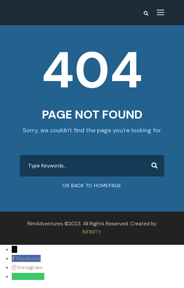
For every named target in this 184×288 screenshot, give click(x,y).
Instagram (30, 267)
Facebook (28, 258)
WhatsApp (31, 276)
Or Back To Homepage (92, 186)
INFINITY (91, 232)
